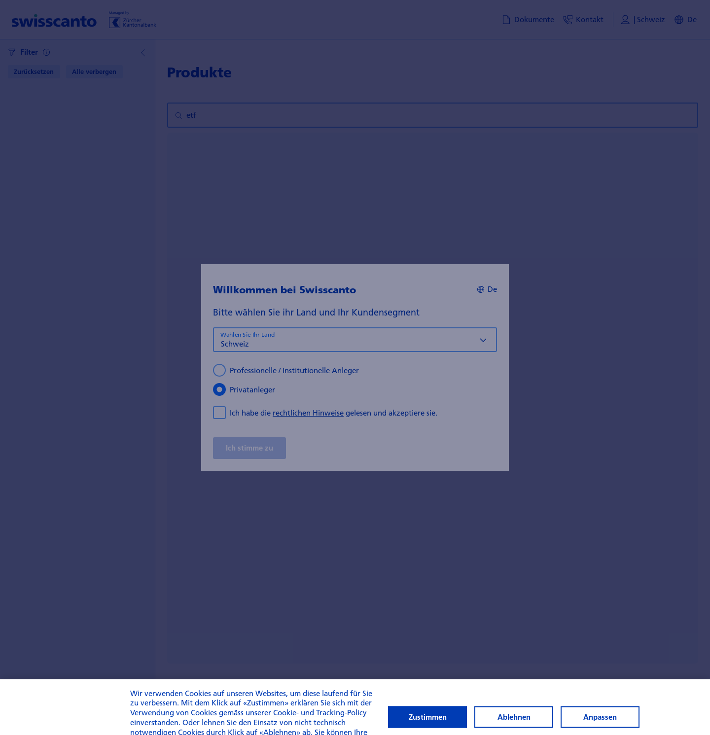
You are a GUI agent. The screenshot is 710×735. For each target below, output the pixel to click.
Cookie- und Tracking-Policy (320, 723)
